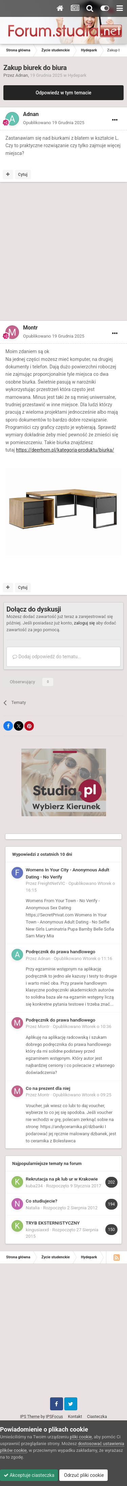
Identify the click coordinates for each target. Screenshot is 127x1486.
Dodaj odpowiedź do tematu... (47, 656)
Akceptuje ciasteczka (29, 1475)
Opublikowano (53, 122)
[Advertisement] (63, 252)
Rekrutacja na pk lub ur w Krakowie (62, 1179)
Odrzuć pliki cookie (83, 1475)
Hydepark (77, 75)
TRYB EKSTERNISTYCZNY (53, 1223)
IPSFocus (54, 1416)
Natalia (33, 1207)
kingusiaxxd (37, 1229)
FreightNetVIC (51, 883)
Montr (44, 1026)
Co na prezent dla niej (48, 1088)
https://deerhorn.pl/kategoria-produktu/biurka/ (65, 450)
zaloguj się (84, 622)
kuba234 (34, 1185)
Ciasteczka (97, 1416)
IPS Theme (30, 1416)
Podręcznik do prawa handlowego (60, 951)
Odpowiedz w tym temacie (63, 92)
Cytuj (22, 174)
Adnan (22, 75)
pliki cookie (81, 1436)
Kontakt (75, 1416)
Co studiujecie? (41, 1201)
